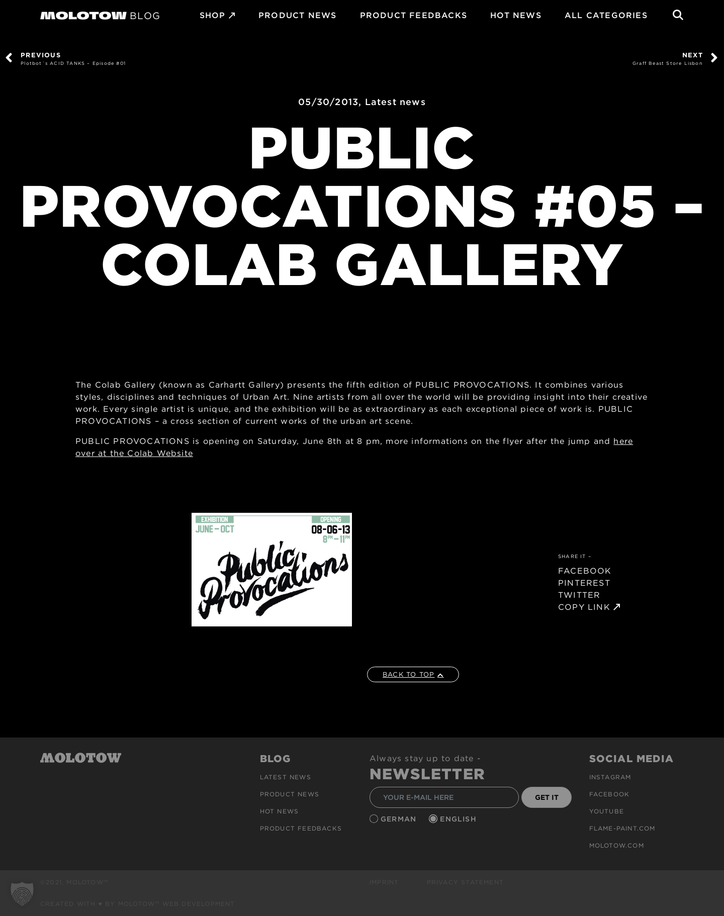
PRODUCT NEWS (297, 15)
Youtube (606, 811)
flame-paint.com (622, 828)
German (400, 819)
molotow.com (616, 845)
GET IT (547, 797)
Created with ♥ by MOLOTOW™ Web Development (137, 903)
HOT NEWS (515, 15)
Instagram (610, 777)
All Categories (606, 15)
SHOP (213, 15)
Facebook (609, 794)
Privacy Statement (465, 882)
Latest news (395, 102)
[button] (22, 894)
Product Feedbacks (413, 15)
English (459, 819)
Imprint (384, 882)
